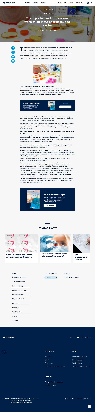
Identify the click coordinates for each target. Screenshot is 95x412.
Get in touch (79, 2)
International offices (79, 357)
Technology (35, 2)
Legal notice (67, 398)
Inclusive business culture (19, 290)
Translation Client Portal (54, 382)
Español (71, 277)
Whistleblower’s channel (81, 366)
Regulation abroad (49, 13)
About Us (60, 2)
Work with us (77, 363)
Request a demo (78, 360)
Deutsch (77, 277)
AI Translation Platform (18, 282)
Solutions (27, 2)
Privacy (73, 398)
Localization (15, 307)
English (66, 277)
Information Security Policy (55, 366)
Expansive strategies (49, 9)
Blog (65, 2)
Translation (15, 320)
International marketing (19, 299)
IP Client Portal (50, 385)
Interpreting (15, 303)
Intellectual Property (18, 294)
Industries (42, 2)
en (87, 2)
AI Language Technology (19, 277)
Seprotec (15, 316)
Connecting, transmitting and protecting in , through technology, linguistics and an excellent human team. (22, 400)
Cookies (79, 398)
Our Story (6, 398)
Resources (71, 2)
